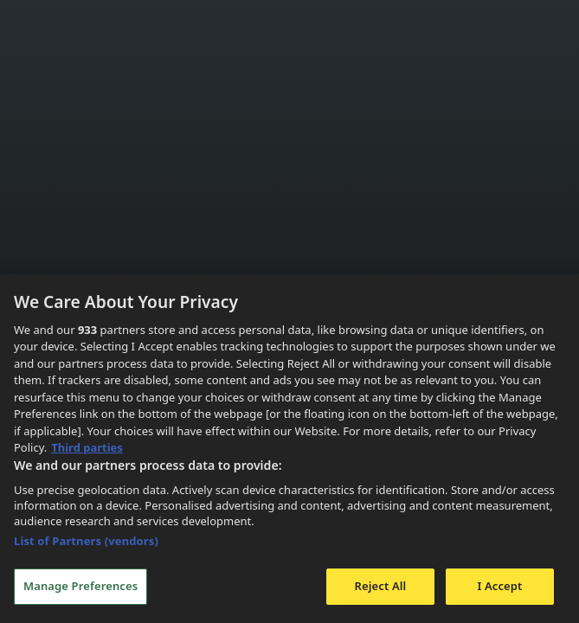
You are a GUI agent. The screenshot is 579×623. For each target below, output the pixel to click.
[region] (289, 448)
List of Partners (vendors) (86, 541)
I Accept (499, 586)
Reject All (381, 586)
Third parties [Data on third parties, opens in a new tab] (87, 447)
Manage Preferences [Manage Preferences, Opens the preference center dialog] (80, 586)
